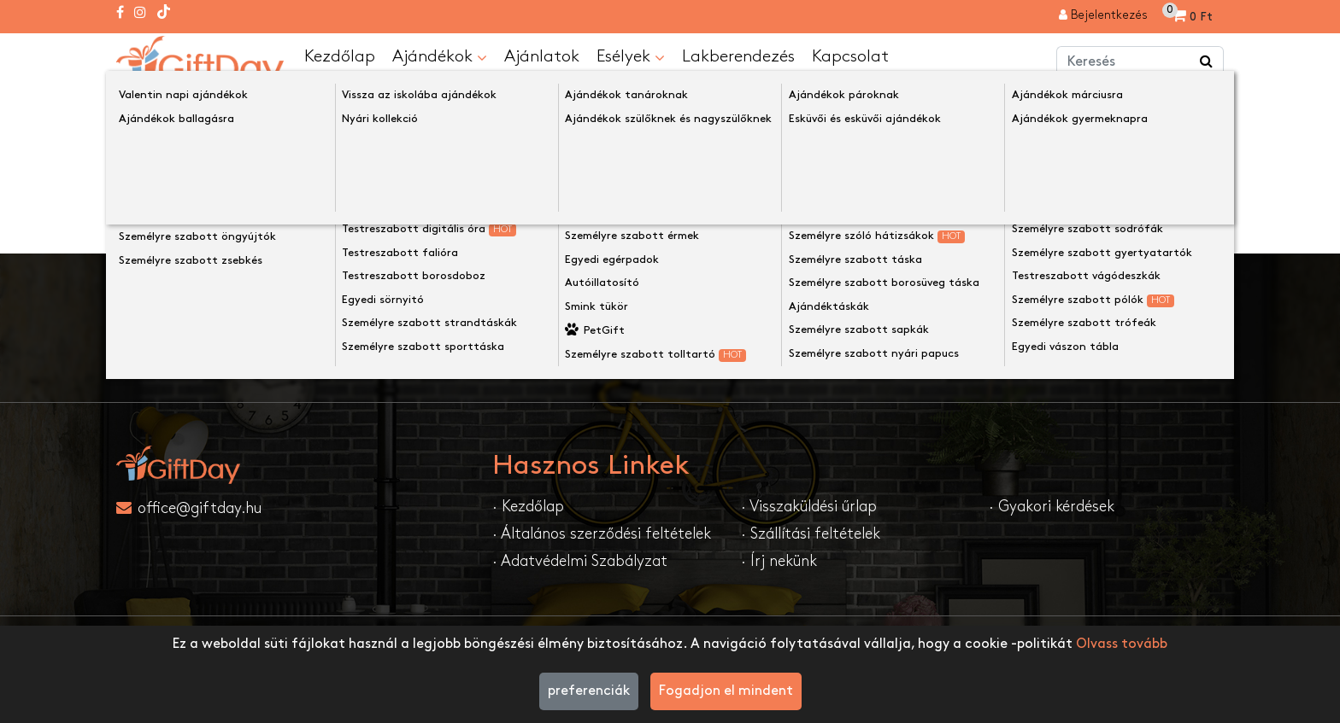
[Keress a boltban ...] (1207, 62)
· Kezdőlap (528, 506)
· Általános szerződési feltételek (601, 534)
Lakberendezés (738, 56)
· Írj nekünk (779, 561)
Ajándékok (439, 57)
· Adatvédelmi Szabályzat (579, 561)
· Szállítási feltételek (810, 534)
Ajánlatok (541, 56)
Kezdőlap (339, 56)
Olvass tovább (1121, 644)
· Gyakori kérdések (1051, 506)
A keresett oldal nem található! (317, 104)
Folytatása (1177, 219)
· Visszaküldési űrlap (809, 506)
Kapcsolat (850, 56)
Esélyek (631, 57)
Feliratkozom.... (913, 342)
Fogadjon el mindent (726, 691)
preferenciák (589, 691)
